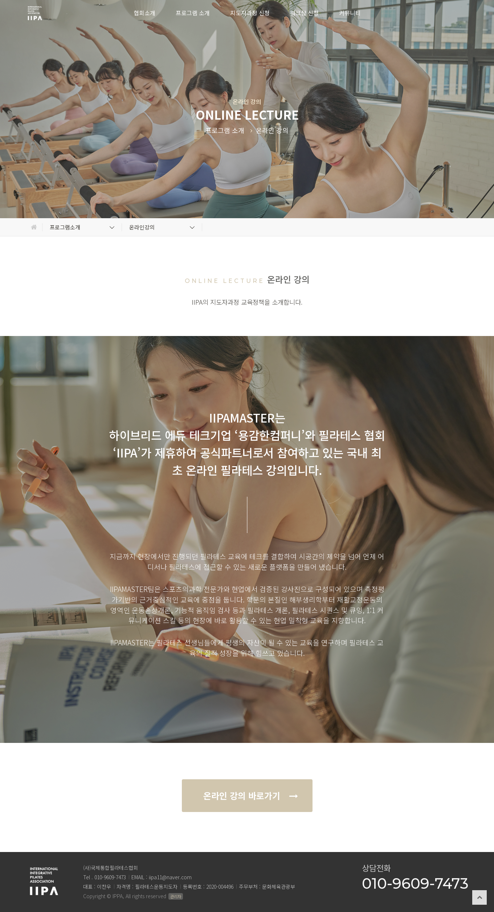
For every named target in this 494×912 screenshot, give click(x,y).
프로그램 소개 (193, 12)
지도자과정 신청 (250, 12)
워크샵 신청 (304, 12)
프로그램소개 (83, 227)
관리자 (175, 896)
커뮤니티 (350, 12)
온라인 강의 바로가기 (248, 795)
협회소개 (144, 12)
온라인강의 (162, 227)
